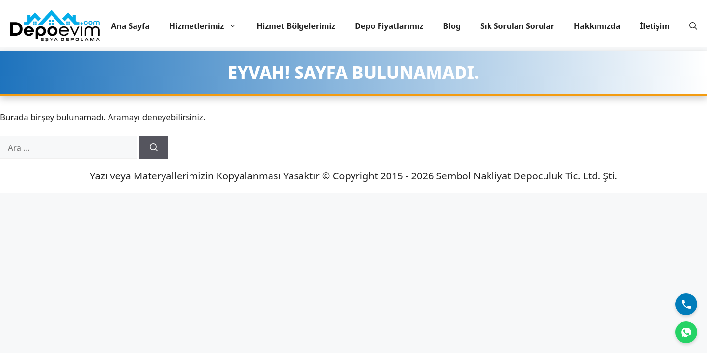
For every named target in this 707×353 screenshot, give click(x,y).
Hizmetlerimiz (208, 26)
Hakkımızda (597, 26)
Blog (452, 26)
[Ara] (153, 147)
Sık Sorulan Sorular (517, 26)
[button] (693, 26)
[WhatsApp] (686, 332)
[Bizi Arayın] (686, 304)
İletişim (655, 26)
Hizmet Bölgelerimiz (295, 26)
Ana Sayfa (130, 26)
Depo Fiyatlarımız (389, 26)
